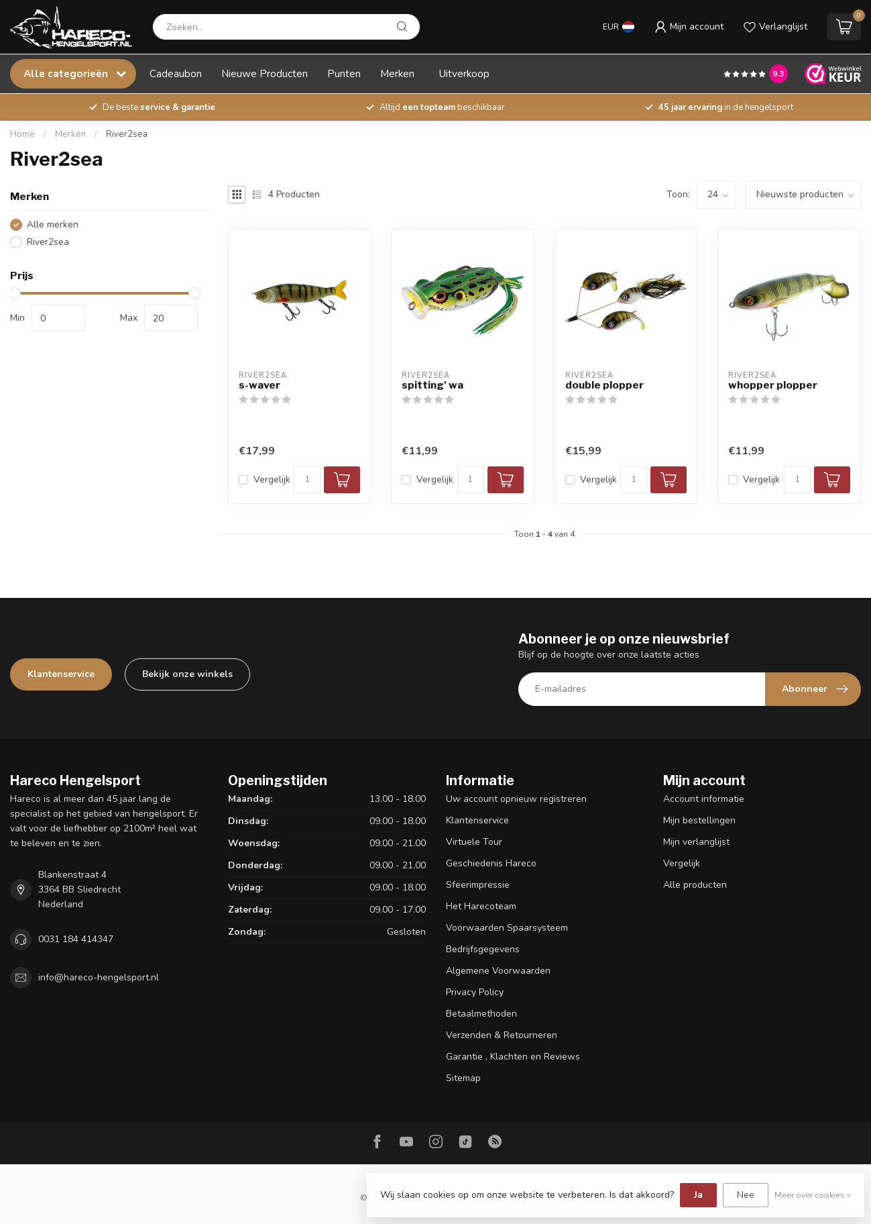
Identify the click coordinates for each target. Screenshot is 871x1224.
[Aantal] (307, 479)
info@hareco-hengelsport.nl (98, 977)
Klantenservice (61, 674)
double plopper (604, 385)
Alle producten (695, 884)
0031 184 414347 (75, 939)
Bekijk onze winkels (187, 674)
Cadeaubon (176, 73)
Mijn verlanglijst (696, 841)
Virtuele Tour (474, 841)
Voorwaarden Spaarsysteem (507, 927)
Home (22, 134)
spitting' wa (432, 385)
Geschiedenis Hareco (491, 863)
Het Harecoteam (481, 906)
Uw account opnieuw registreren (516, 799)
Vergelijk (271, 479)
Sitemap (463, 1078)
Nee (745, 1194)
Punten (344, 73)
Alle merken (52, 224)
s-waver (259, 385)
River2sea (127, 134)
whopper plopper (772, 385)
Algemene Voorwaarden (498, 970)
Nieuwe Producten (264, 73)
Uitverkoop (464, 73)
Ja (698, 1194)
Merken (397, 73)
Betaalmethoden (481, 1013)
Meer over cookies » (812, 1195)
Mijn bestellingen (699, 820)
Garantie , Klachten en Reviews (513, 1056)
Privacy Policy (475, 992)
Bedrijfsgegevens (483, 949)
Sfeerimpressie (478, 884)
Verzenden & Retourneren (501, 1035)
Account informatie (703, 799)
